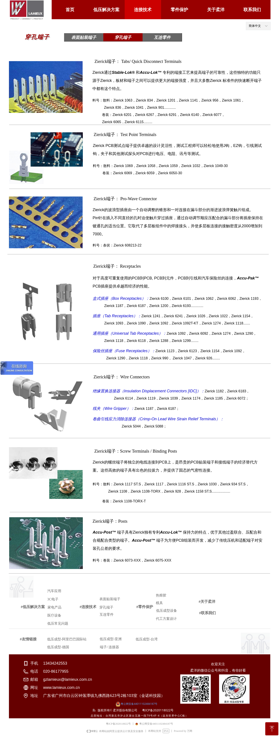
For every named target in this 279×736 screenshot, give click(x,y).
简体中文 (255, 26)
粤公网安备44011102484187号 (139, 704)
